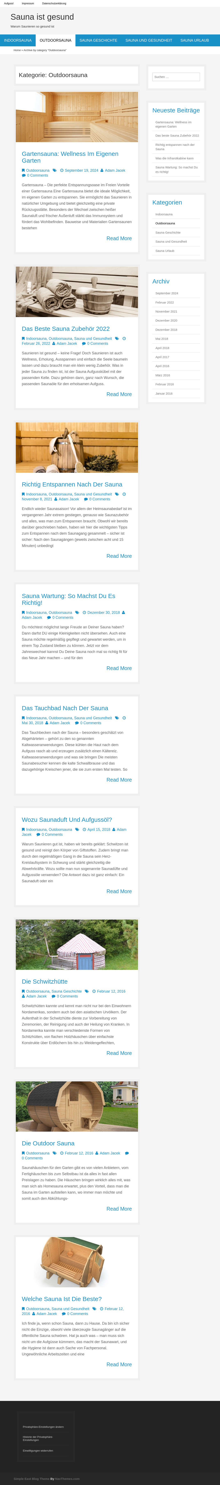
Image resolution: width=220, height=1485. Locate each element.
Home (17, 50)
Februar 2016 (164, 384)
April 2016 (162, 366)
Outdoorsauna (55, 40)
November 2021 (166, 311)
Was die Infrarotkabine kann (174, 158)
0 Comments (37, 175)
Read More (119, 238)
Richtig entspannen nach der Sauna (72, 484)
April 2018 (162, 348)
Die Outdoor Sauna (48, 1143)
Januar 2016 (163, 393)
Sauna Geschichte (98, 40)
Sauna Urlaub (194, 40)
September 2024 (166, 293)
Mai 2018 (161, 338)
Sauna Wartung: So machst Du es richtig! (176, 169)
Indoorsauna (18, 40)
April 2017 (162, 357)
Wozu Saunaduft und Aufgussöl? (67, 819)
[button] (46, 1426)
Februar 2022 (164, 302)
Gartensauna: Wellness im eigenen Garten (173, 124)
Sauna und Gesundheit (148, 40)
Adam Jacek (115, 170)
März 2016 (162, 375)
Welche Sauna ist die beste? (62, 1299)
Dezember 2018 (166, 329)
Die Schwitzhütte (45, 981)
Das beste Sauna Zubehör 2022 (66, 328)
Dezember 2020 (166, 320)
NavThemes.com (67, 1478)
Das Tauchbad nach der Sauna (65, 708)
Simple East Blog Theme (32, 1478)
